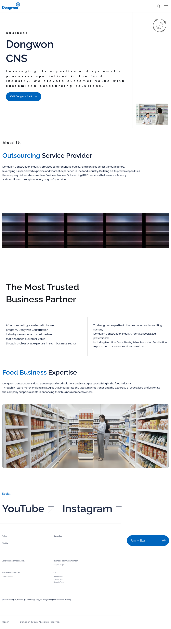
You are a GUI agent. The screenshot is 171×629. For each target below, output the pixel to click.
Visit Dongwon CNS (23, 96)
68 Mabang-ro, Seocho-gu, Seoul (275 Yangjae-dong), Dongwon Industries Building (37, 600)
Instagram (92, 518)
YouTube (28, 518)
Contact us (58, 536)
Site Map (5, 543)
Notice (4, 536)
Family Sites (147, 540)
